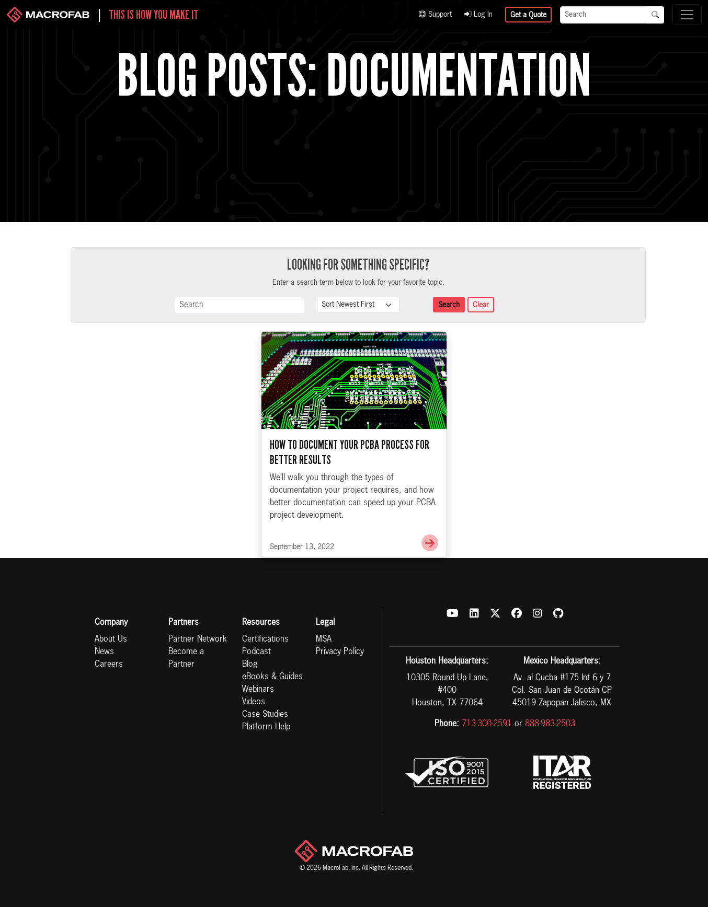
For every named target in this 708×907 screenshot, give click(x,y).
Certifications (265, 639)
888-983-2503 (550, 724)
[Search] (603, 15)
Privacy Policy (340, 652)
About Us (111, 639)
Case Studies (265, 715)
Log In (478, 14)
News (104, 652)
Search (449, 305)
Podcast (256, 652)
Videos (253, 702)
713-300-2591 (487, 724)
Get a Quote (528, 15)
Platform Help (266, 727)
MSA (324, 639)
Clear (481, 305)
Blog (250, 664)
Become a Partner (186, 658)
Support (435, 14)
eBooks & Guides (272, 677)
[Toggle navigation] (687, 14)
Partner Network (197, 639)
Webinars (258, 689)
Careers (109, 664)
